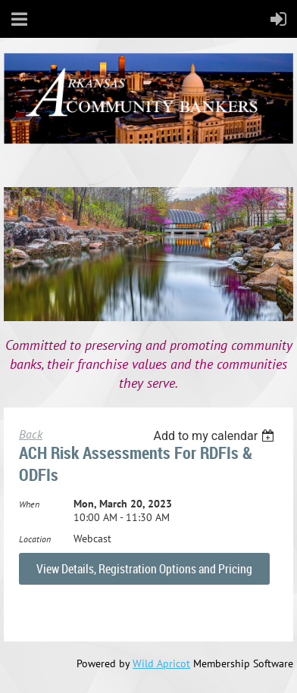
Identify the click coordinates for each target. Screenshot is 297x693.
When (29, 504)
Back (30, 434)
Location (35, 539)
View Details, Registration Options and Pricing (144, 568)
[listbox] (215, 435)
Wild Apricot (161, 663)
